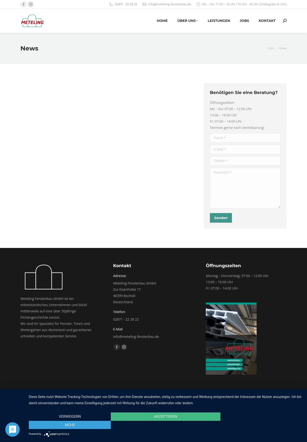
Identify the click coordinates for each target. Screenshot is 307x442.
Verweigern (70, 425)
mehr (261, 425)
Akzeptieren (165, 425)
